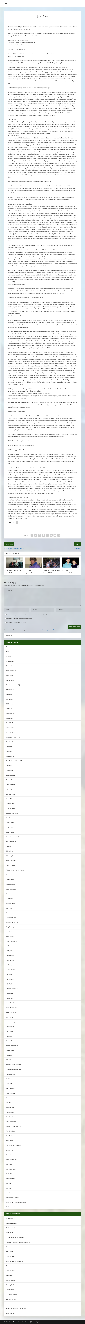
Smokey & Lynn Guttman (13, 1145)
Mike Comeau (10, 1050)
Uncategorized (10, 1289)
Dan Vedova (9, 770)
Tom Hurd (9, 1188)
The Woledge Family (12, 1197)
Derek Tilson (10, 799)
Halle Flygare (10, 936)
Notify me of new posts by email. (16, 622)
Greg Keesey (10, 927)
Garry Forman (10, 879)
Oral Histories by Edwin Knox (14, 1261)
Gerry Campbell (11, 889)
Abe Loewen (9, 647)
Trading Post (10, 1285)
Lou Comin (9, 1031)
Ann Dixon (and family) (13, 685)
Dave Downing (10, 785)
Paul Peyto (9, 1084)
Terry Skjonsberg (11, 1159)
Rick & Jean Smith (11, 1121)
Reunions (9, 1275)
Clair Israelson (10, 742)
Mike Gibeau (10, 1060)
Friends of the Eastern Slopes (15, 870)
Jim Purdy (9, 965)
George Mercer (10, 884)
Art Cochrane (10, 690)
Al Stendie (9, 666)
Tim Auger (28, 570)
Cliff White (9, 746)
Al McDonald (10, 661)
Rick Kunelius (10, 1117)
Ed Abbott (9, 846)
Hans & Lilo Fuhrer (11, 941)
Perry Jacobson (10, 1088)
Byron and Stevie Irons (13, 737)
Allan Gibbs (9, 675)
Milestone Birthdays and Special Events (18, 1242)
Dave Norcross (10, 789)
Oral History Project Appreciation (16, 1202)
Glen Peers (9, 898)
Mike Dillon (9, 1055)
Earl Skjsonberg (11, 841)
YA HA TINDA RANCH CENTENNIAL (16, 1308)
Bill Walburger (10, 713)
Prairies (8, 1266)
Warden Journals (11, 1299)
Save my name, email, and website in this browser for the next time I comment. (29, 615)
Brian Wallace (10, 732)
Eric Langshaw (10, 856)
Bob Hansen (10, 728)
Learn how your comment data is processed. (41, 630)
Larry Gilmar (9, 1017)
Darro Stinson (10, 775)
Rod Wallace (10, 1107)
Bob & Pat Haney (11, 723)
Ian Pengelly (10, 946)
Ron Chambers (10, 1131)
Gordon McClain (11, 917)
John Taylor (9, 984)
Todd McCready (11, 1174)
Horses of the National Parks (15, 1237)
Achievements (10, 1218)
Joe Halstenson (11, 970)
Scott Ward (9, 1140)
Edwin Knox (9, 851)
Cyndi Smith (9, 751)
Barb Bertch (9, 694)
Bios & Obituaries (11, 1223)
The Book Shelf (11, 1280)
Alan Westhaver (11, 671)
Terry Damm (10, 1155)
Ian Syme (9, 951)
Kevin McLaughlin (11, 1008)
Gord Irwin (65, 570)
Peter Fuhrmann (11, 1093)
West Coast (9, 1304)
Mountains (9, 1247)
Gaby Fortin (9, 875)
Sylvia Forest (10, 1150)
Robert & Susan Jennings (51, 570)
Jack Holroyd (10, 955)
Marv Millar (9, 1041)
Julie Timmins (10, 998)
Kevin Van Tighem (11, 1012)
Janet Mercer (10, 960)
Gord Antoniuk (10, 903)
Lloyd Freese (10, 1026)
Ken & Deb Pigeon (11, 1003)
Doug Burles (10, 822)
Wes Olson (9, 1193)
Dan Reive (9, 765)
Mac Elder (9, 1036)
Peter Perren (10, 1098)
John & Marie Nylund (12, 989)
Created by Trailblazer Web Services (19, 1322)
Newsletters (9, 1252)
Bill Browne (9, 704)
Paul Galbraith (10, 1074)
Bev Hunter (9, 699)
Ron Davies (9, 1136)
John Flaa (9, 974)
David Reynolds (11, 794)
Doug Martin (10, 832)
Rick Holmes (10, 1112)
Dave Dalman (10, 780)
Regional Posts (10, 1271)
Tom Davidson (10, 1178)
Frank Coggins (10, 865)
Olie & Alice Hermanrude (13, 1069)
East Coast (9, 1232)
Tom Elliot (9, 1183)
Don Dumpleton (11, 808)
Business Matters (11, 1228)
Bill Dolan (9, 709)
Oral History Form (11, 1207)
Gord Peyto (9, 913)
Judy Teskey (9, 993)
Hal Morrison (10, 932)
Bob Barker (9, 718)
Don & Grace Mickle (12, 813)
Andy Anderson (10, 680)
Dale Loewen (10, 756)
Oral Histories (10, 1256)
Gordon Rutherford (12, 922)
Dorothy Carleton (11, 818)
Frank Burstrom (11, 860)
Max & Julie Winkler (12, 1046)
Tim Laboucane (11, 1169)
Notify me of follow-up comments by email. (19, 618)
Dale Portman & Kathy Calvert (15, 761)
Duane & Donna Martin (13, 837)
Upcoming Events (11, 1294)
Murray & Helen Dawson (14, 570)
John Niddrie (9, 979)
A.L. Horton (9, 652)
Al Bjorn (8, 656)
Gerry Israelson (11, 894)
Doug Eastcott (10, 827)
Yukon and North (11, 1313)
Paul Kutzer (9, 1079)
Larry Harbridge (11, 1022)
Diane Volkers (10, 804)
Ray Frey (8, 1102)
